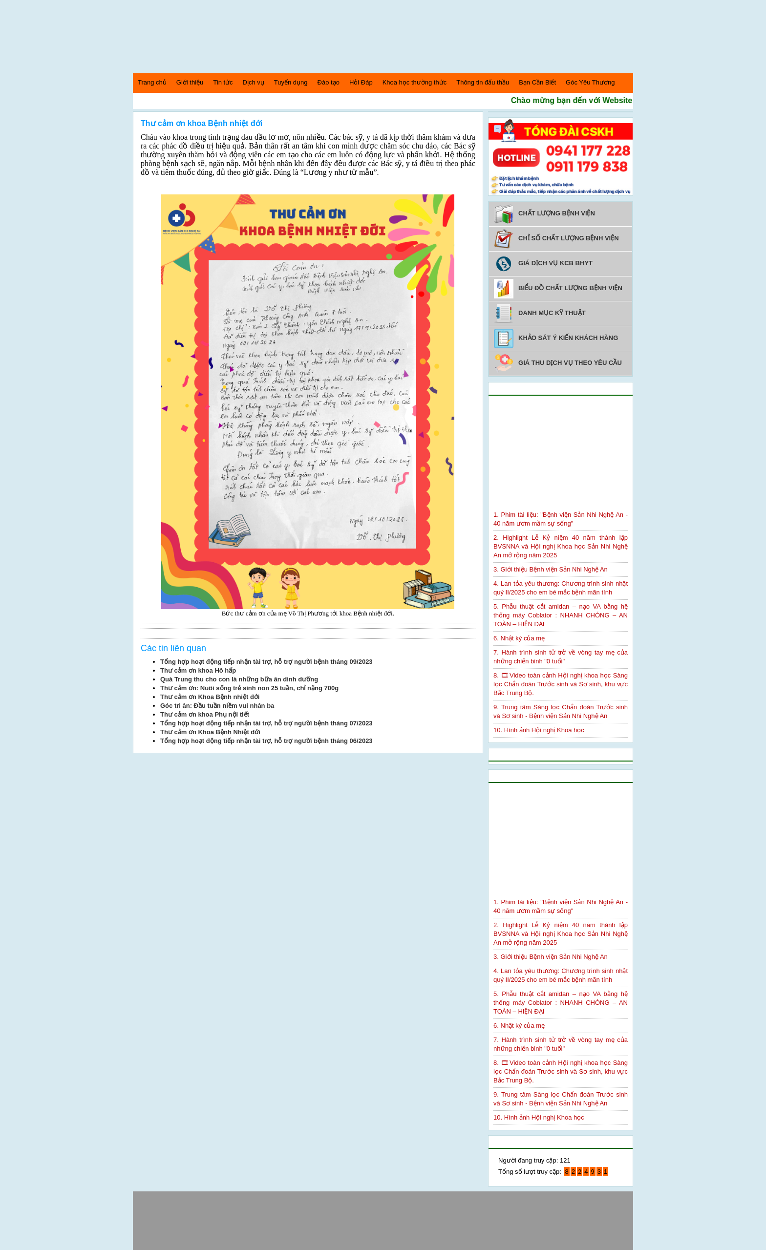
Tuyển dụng (291, 82)
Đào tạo (329, 82)
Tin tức (223, 82)
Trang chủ (152, 82)
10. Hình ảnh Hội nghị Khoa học (538, 730)
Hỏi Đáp (361, 82)
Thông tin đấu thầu (482, 82)
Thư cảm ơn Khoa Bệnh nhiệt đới (209, 696)
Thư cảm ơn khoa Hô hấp (198, 670)
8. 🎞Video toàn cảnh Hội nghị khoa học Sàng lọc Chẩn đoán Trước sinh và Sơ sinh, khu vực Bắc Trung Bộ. (560, 684)
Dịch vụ (253, 82)
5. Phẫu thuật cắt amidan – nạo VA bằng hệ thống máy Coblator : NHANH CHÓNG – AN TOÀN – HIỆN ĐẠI (560, 615)
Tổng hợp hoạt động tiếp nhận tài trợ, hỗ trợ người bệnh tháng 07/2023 (266, 723)
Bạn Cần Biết (537, 82)
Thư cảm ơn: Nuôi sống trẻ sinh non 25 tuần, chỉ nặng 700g (249, 688)
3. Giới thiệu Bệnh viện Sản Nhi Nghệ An (550, 569)
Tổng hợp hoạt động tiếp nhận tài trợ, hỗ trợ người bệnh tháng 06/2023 (266, 740)
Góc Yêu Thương (590, 82)
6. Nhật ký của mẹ (519, 638)
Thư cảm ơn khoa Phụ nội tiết (204, 714)
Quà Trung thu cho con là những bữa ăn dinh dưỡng (239, 679)
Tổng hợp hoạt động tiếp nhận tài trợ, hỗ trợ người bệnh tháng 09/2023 (266, 661)
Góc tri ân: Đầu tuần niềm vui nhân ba (217, 705)
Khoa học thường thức (415, 82)
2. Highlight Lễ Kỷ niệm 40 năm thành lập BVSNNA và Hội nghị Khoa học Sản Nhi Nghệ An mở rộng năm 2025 (560, 546)
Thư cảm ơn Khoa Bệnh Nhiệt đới (210, 732)
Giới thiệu (189, 82)
